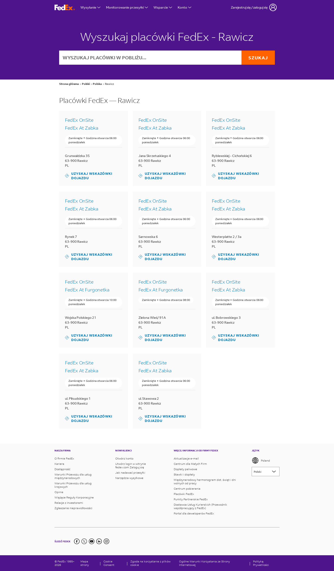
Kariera (59, 464)
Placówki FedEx (184, 494)
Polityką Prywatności (261, 563)
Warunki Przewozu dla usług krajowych (73, 485)
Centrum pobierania (187, 488)
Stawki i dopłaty (184, 474)
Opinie (59, 492)
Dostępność (62, 469)
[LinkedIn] (99, 541)
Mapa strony (84, 563)
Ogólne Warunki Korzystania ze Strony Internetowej (204, 563)
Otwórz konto (124, 458)
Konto (184, 7)
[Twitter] (84, 541)
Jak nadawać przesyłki (130, 472)
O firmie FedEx (64, 458)
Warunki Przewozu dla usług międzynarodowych (73, 476)
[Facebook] (77, 541)
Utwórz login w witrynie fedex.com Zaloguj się (130, 465)
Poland (261, 460)
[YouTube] (91, 541)
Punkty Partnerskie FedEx (191, 499)
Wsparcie (163, 7)
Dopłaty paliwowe (185, 469)
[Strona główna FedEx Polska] (65, 7)
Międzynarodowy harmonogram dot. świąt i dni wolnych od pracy (205, 481)
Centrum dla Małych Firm (190, 464)
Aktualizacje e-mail (186, 458)
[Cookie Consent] (113, 563)
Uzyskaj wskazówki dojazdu (88, 175)
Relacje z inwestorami (69, 502)
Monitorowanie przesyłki (127, 7)
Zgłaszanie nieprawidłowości (73, 508)
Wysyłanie (90, 7)
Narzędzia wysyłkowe (129, 478)
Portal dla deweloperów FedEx (194, 513)
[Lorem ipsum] (265, 471)
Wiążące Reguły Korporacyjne (74, 497)
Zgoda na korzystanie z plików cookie (150, 563)
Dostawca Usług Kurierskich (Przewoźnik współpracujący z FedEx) (200, 506)
